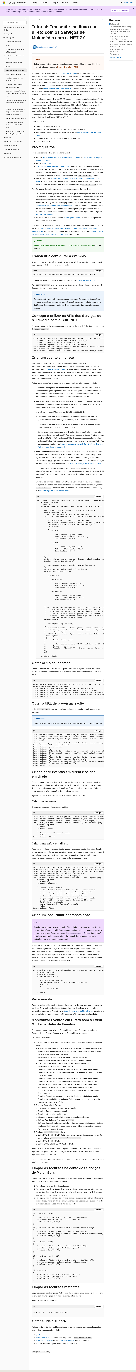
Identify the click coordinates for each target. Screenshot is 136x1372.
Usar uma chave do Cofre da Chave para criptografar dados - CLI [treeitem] (16, 93)
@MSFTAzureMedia (43, 1341)
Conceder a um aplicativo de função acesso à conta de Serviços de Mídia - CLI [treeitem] (15, 111)
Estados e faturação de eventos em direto (85, 463)
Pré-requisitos (115, 24)
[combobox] (15, 22)
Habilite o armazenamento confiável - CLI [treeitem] (14, 79)
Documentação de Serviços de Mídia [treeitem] (14, 29)
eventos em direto (70, 73)
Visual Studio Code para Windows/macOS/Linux (61, 157)
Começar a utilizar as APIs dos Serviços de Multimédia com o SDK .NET (120, 31)
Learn (34, 20)
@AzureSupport (66, 1341)
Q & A (38, 1335)
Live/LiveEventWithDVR (87, 280)
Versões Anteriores (45, 20)
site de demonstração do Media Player (77, 1011)
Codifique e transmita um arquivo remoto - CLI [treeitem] (14, 86)
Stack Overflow (41, 1338)
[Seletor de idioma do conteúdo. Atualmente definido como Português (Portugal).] (12, 1368)
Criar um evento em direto (119, 36)
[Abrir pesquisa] (121, 3)
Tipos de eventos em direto (55, 369)
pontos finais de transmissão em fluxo (57, 88)
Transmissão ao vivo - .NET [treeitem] (15, 70)
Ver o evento (114, 54)
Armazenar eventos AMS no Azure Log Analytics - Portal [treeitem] (15, 132)
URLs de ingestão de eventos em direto (54, 491)
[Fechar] (26, 18)
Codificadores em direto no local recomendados (54, 206)
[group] (68, 344)
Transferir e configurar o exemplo (121, 27)
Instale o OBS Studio (44, 215)
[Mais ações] (102, 20)
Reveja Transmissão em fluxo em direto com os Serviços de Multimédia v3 (64, 245)
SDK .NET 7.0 (48, 163)
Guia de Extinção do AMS (67, 67)
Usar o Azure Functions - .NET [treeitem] (16, 74)
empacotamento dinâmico (78, 933)
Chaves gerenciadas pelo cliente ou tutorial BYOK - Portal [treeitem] (14, 124)
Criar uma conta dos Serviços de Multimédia (52, 166)
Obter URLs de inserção (118, 39)
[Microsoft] (4, 2)
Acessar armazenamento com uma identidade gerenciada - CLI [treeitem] (16, 102)
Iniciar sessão (128, 3)
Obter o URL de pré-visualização (121, 42)
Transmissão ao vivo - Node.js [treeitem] (16, 118)
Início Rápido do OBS (72, 218)
